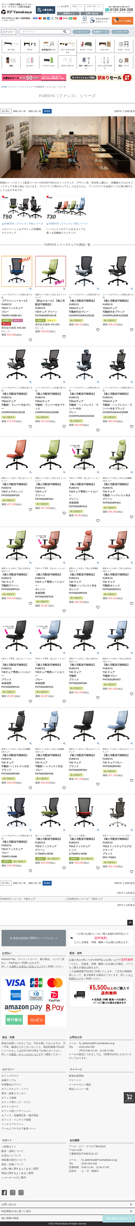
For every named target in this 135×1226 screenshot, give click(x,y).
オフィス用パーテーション (16, 1111)
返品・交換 (8, 1037)
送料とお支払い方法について (27, 966)
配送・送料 (76, 953)
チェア (30, 87)
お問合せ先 (76, 1037)
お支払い (7, 953)
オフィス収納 (8, 1097)
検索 (65, 31)
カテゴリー (8, 1069)
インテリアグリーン (12, 1124)
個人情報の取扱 (10, 1218)
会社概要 (74, 1140)
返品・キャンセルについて (26, 1054)
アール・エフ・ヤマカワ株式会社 (87, 1146)
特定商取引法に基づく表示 (16, 1211)
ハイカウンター (120, 32)
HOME (4, 87)
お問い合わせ (92, 13)
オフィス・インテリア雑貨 (16, 1119)
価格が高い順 (34, 111)
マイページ (76, 1069)
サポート (7, 1140)
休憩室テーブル (101, 32)
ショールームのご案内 (13, 1177)
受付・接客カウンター (13, 1093)
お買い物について (94, 8)
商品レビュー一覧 (79, 1089)
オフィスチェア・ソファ (14, 1089)
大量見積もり (47, 11)
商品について (77, 8)
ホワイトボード (10, 1106)
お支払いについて (11, 1155)
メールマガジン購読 (80, 1084)
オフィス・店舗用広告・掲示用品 (19, 1115)
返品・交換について (12, 1164)
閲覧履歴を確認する (118, 1218)
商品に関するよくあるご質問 (17, 1173)
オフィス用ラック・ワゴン (16, 1102)
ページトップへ (130, 922)
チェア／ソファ (17, 87)
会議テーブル (8, 1080)
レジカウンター (81, 32)
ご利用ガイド (68, 13)
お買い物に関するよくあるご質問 (19, 1168)
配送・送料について (12, 1151)
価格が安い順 (19, 111)
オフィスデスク (10, 1075)
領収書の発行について (13, 1159)
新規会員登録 (76, 1075)
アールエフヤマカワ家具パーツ (18, 1128)
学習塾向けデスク (11, 1084)
